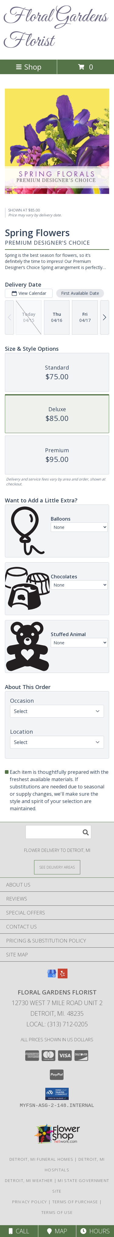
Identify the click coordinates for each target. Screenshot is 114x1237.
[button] (57, 1094)
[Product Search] (58, 832)
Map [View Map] (57, 1231)
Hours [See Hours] (95, 1231)
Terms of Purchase (75, 1201)
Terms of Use (57, 1212)
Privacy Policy (29, 1201)
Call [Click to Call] (19, 1231)
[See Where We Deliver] (57, 867)
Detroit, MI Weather (29, 1180)
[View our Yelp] (62, 976)
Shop (28, 67)
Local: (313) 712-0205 (57, 1024)
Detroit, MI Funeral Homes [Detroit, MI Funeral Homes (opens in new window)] (41, 1159)
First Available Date (80, 293)
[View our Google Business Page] (52, 976)
